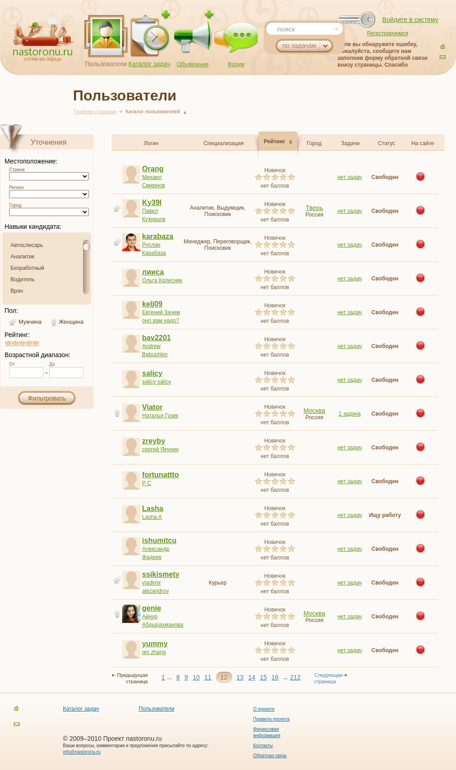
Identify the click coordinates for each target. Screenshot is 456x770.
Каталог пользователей (152, 111)
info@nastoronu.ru (81, 751)
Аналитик (22, 256)
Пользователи (106, 64)
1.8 (16, 344)
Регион (16, 187)
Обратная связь (270, 755)
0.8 (9, 344)
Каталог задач (150, 64)
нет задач (349, 177)
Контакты (263, 745)
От (12, 364)
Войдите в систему (410, 19)
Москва (314, 410)
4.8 (36, 344)
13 (240, 677)
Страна (17, 169)
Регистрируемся (387, 33)
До (52, 364)
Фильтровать (47, 398)
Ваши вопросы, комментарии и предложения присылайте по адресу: (135, 745)
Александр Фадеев (162, 548)
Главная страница (95, 111)
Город (15, 205)
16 (275, 677)
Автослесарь (26, 245)
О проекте (264, 709)
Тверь (314, 207)
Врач (16, 291)
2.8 (23, 344)
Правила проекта (271, 719)
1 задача (350, 414)
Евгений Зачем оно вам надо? (162, 312)
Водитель (22, 279)
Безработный (27, 268)
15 (263, 677)
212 (295, 677)
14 (251, 677)
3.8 (30, 344)
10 (196, 677)
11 (208, 677)
